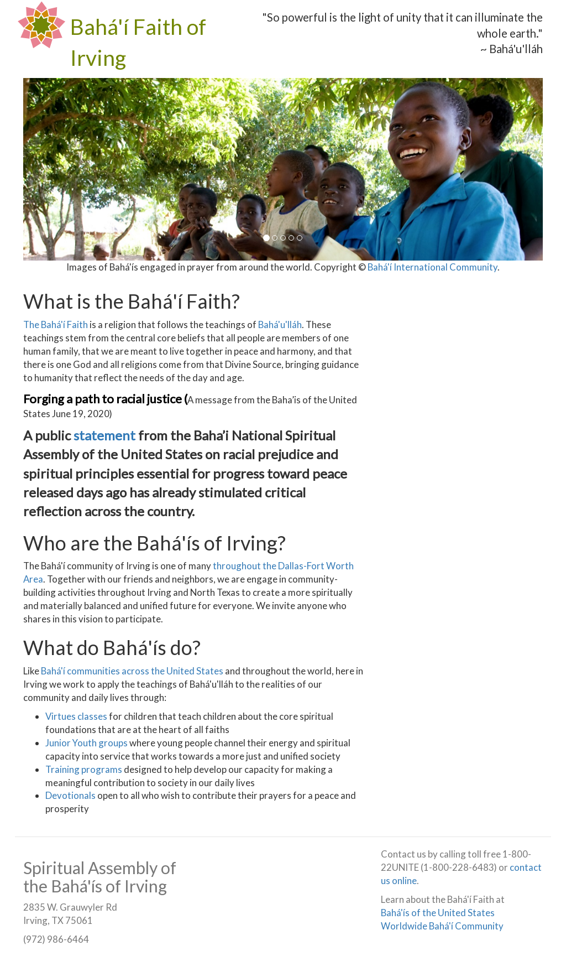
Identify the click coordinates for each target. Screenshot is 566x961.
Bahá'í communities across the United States (132, 671)
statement (106, 435)
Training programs (83, 769)
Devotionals (70, 795)
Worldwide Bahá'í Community (442, 926)
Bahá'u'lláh (280, 324)
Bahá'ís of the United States (438, 912)
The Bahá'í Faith (55, 324)
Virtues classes (76, 716)
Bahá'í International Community (432, 267)
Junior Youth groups (86, 743)
